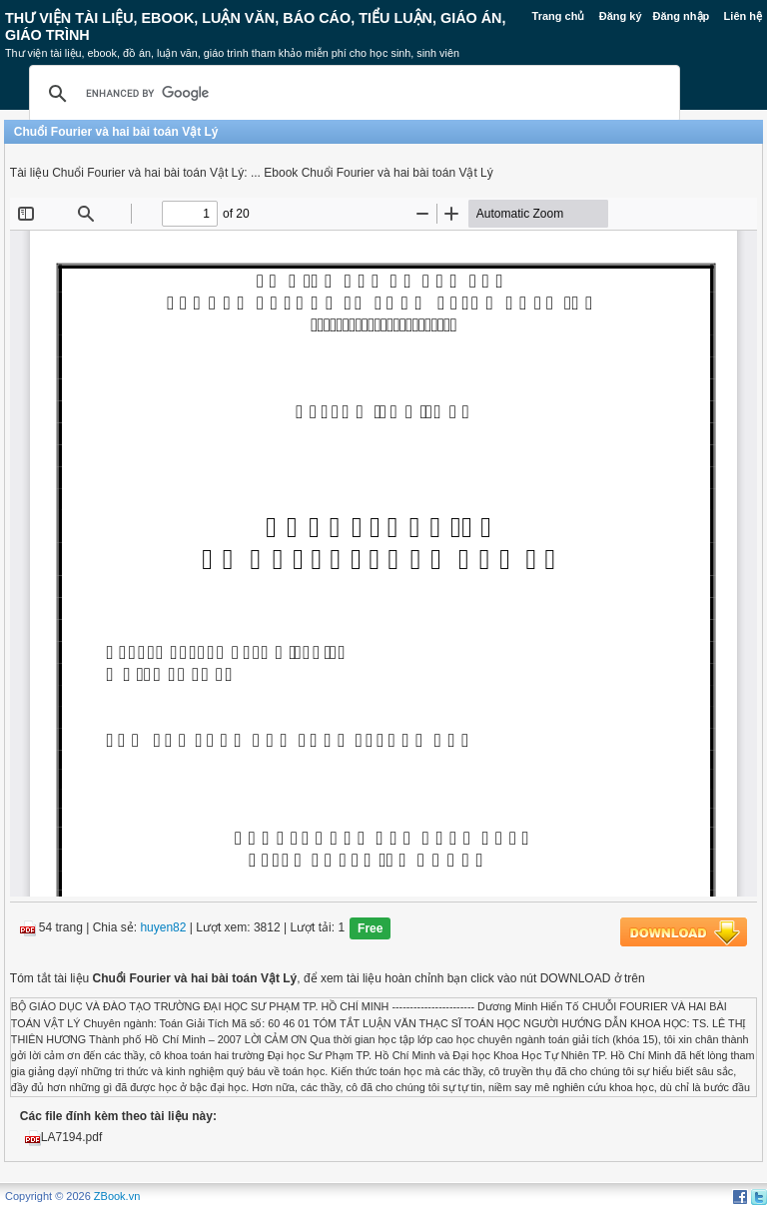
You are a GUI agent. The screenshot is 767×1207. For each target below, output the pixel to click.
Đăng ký (620, 16)
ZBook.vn (117, 1196)
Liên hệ (743, 16)
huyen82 (163, 928)
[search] (351, 94)
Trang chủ (558, 16)
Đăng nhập (681, 16)
